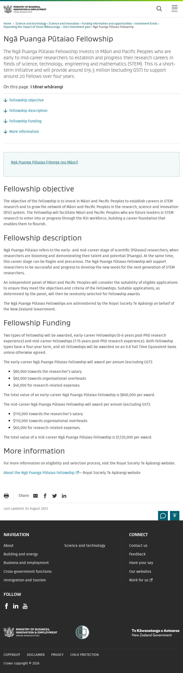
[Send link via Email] (35, 495)
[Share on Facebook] (45, 495)
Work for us (138, 580)
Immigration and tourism (25, 580)
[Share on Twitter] (54, 495)
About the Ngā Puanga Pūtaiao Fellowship (41, 473)
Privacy (57, 655)
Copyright (12, 655)
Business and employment (26, 563)
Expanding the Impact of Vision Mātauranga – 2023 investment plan (47, 26)
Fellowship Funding (25, 121)
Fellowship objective (26, 100)
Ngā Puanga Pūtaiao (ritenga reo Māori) (44, 162)
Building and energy (21, 554)
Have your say (141, 563)
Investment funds (146, 23)
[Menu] (174, 8)
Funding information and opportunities (107, 23)
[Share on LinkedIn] (64, 495)
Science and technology (31, 23)
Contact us (138, 546)
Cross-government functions (27, 571)
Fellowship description (28, 111)
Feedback (137, 554)
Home (7, 23)
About (9, 546)
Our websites (140, 571)
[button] (174, 515)
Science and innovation (64, 23)
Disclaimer (36, 655)
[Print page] (6, 495)
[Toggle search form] (159, 8)
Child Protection (84, 655)
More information (24, 132)
